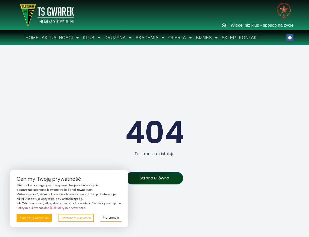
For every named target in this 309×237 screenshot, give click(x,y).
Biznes (207, 37)
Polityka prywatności (71, 208)
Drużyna (118, 37)
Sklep (229, 37)
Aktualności (61, 37)
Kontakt (249, 37)
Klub (92, 37)
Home (32, 37)
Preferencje (111, 218)
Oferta (180, 37)
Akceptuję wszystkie (34, 218)
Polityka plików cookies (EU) (36, 208)
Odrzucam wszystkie (76, 218)
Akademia (150, 37)
